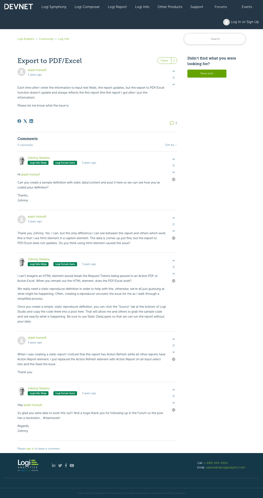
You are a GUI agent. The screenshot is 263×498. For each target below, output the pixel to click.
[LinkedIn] (31, 121)
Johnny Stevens (39, 158)
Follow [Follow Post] (164, 60)
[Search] (215, 39)
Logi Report (117, 7)
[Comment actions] (173, 179)
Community (46, 38)
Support (196, 7)
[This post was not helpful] (173, 84)
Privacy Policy (166, 493)
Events (247, 7)
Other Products (170, 7)
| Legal (153, 493)
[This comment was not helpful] (173, 172)
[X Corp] (25, 121)
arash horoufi (37, 70)
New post (207, 73)
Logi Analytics (25, 38)
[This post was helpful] (173, 71)
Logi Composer (87, 7)
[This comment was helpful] (173, 159)
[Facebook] (19, 121)
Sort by (171, 144)
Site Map (180, 493)
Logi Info (142, 7)
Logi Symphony (54, 7)
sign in (30, 448)
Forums (221, 7)
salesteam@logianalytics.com (225, 467)
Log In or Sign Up (241, 22)
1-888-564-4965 (216, 463)
